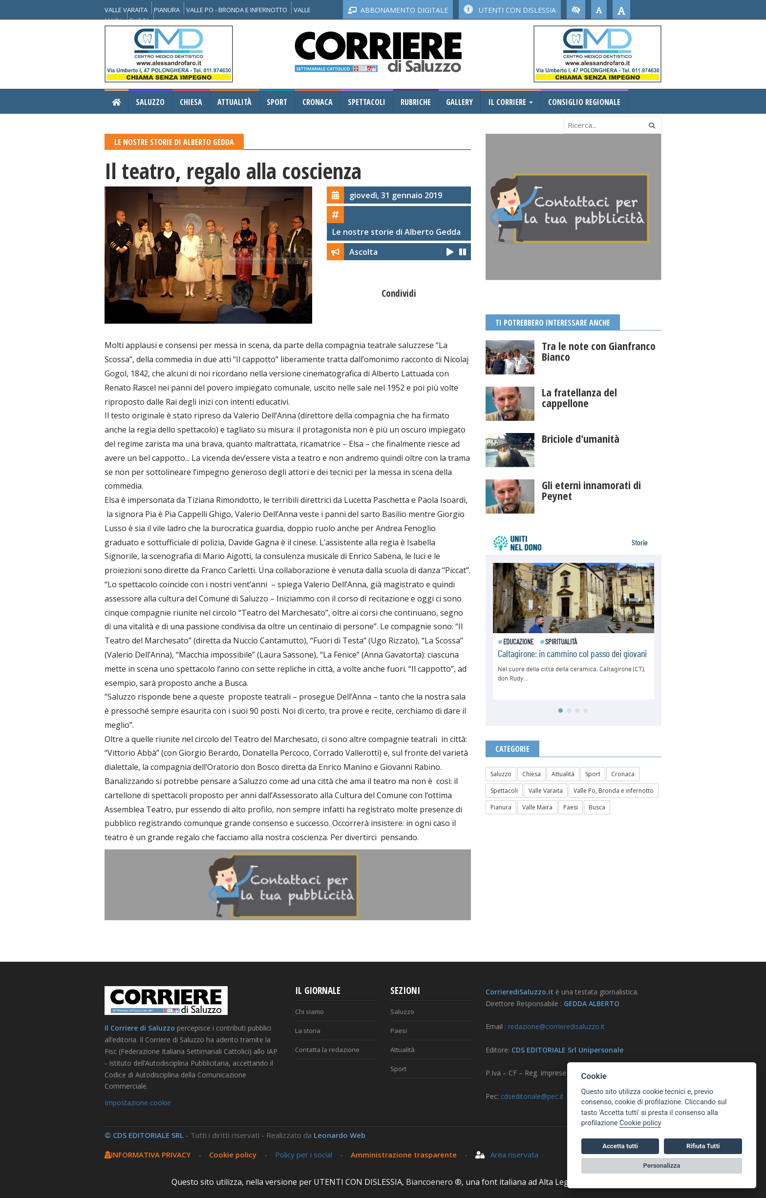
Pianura (500, 807)
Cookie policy (232, 1154)
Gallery (459, 102)
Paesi (570, 807)
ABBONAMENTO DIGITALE (398, 10)
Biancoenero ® (434, 1182)
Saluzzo (150, 102)
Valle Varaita (546, 790)
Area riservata (506, 1154)
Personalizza (662, 1165)
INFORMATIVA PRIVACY (148, 1154)
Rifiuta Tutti (703, 1146)
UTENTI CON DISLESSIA (510, 10)
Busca (597, 807)
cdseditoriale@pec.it (532, 1096)
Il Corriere (511, 102)
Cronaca (317, 102)
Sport (277, 102)
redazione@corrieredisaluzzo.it (556, 1026)
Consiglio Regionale (584, 102)
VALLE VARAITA (126, 9)
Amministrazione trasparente (405, 1154)
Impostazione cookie (138, 1102)
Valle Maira (537, 807)
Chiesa (191, 102)
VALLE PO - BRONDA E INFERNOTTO (236, 9)
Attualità (234, 102)
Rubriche (416, 102)
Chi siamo (309, 1011)
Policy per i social (303, 1154)
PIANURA (167, 9)
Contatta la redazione (327, 1049)
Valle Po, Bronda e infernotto (614, 790)
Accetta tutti (620, 1146)
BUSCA (139, 20)
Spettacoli (366, 102)
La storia (307, 1030)
